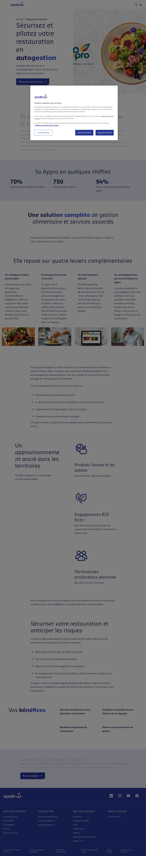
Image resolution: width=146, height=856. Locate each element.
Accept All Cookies (105, 133)
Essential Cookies (84, 133)
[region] (74, 113)
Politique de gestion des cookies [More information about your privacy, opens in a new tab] (47, 125)
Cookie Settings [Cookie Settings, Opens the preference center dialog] (43, 133)
